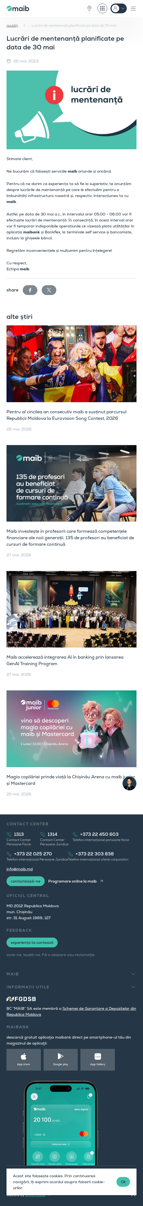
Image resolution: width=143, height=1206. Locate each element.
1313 (19, 834)
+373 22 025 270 (33, 854)
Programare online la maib (72, 881)
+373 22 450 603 (99, 834)
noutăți (12, 25)
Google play (60, 1064)
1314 (52, 834)
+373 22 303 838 (95, 854)
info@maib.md (19, 869)
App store (23, 1064)
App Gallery (97, 1064)
